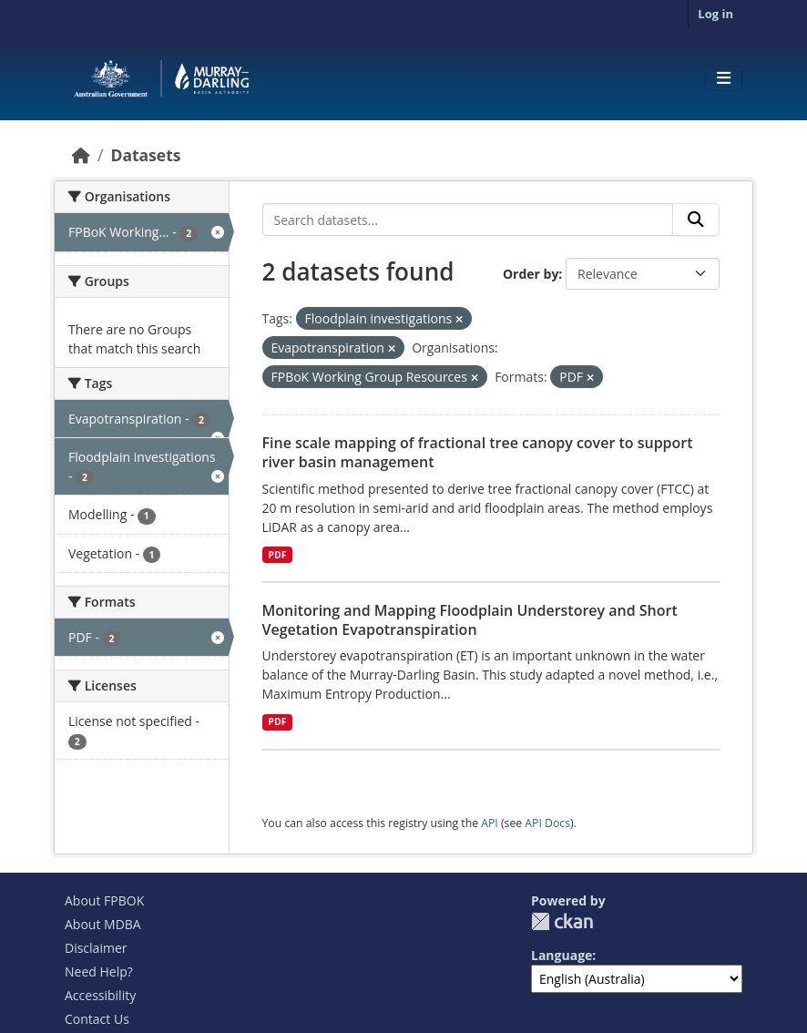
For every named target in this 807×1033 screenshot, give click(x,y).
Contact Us (97, 1019)
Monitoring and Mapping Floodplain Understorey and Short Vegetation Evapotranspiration (470, 619)
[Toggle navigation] (723, 78)
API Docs (547, 823)
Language (561, 955)
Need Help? (99, 971)
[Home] (81, 155)
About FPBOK (104, 900)
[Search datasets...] (468, 219)
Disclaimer (96, 947)
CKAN (562, 921)
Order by (530, 273)
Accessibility (100, 995)
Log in (715, 13)
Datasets (145, 155)
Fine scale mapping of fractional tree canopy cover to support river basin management (477, 452)
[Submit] (696, 219)
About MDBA (103, 924)
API (489, 823)
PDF (277, 554)
